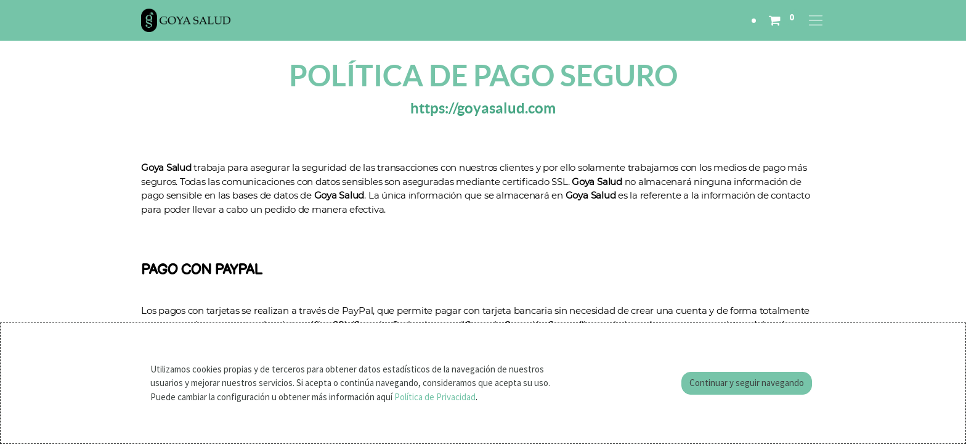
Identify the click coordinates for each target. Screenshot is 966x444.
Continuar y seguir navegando (746, 382)
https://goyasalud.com (483, 108)
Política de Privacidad (435, 397)
